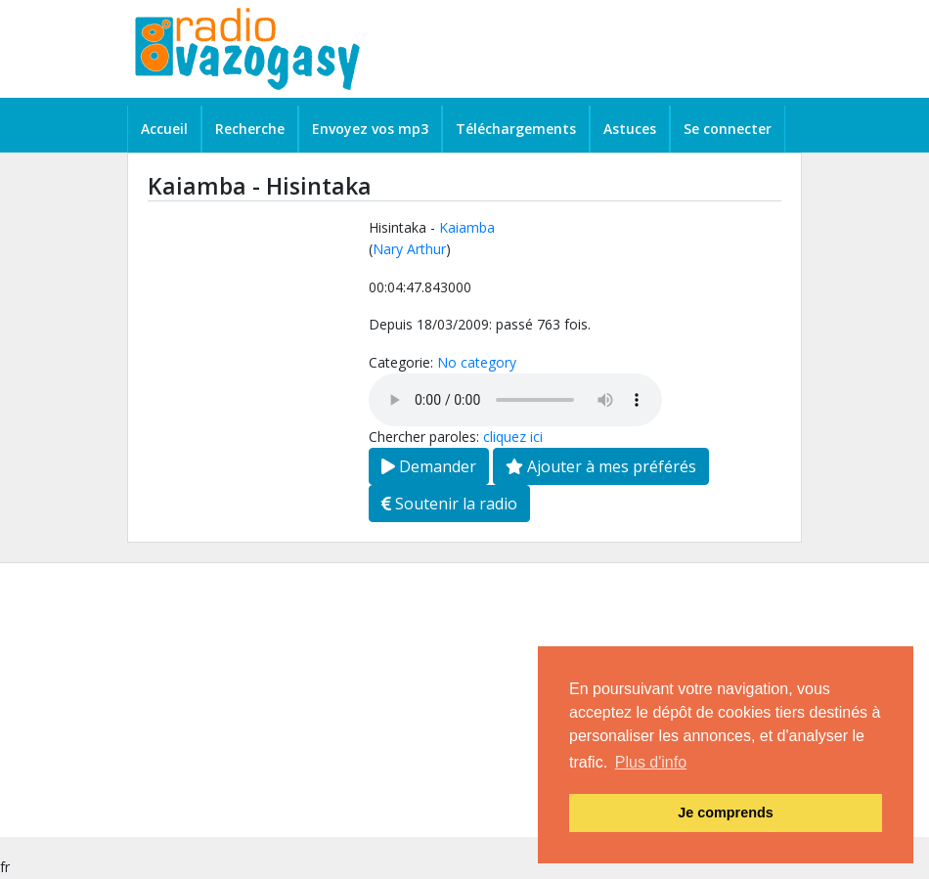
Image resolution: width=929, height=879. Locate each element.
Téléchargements (516, 128)
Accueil (164, 128)
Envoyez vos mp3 (370, 128)
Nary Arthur (409, 249)
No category (476, 362)
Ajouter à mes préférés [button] (601, 466)
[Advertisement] (464, 700)
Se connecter (728, 128)
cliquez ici (513, 436)
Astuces (629, 128)
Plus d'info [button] (650, 762)
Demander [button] (428, 466)
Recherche (250, 128)
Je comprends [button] (726, 812)
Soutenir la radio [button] (449, 503)
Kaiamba (467, 227)
